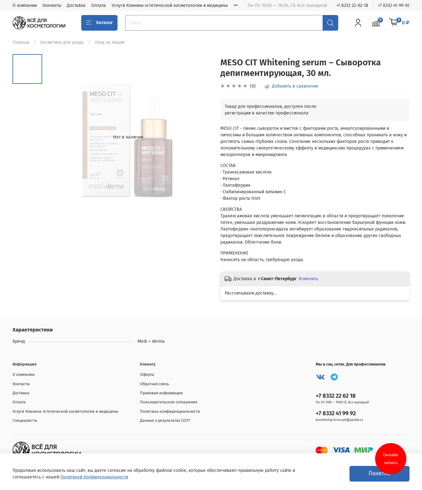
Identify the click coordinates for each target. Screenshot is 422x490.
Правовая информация (161, 393)
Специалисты (25, 420)
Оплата (98, 5)
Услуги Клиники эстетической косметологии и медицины (170, 5)
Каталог (99, 23)
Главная (21, 42)
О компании (25, 5)
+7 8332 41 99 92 (336, 413)
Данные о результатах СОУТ (165, 420)
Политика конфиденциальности (170, 411)
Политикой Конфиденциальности (94, 477)
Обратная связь (154, 383)
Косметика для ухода (62, 42)
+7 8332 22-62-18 (352, 5)
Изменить (308, 278)
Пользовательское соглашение (169, 402)
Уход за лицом (109, 42)
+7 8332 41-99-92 (393, 5)
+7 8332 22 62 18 (336, 395)
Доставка (76, 5)
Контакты (52, 5)
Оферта (147, 374)
